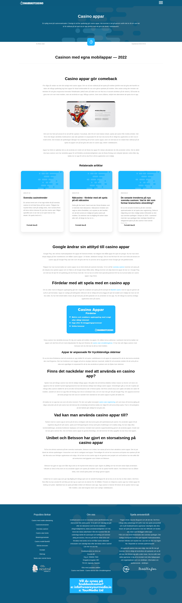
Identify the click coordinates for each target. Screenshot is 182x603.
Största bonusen (42, 546)
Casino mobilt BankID (42, 541)
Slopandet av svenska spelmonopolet (141, 544)
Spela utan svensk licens (42, 558)
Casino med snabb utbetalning (42, 520)
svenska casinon (119, 267)
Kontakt (42, 550)
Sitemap (42, 554)
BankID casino (116, 290)
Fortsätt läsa (32, 225)
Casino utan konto (42, 533)
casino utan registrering (107, 402)
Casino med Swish (77, 570)
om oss (92, 546)
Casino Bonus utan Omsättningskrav (98, 570)
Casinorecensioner (42, 525)
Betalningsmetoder (42, 537)
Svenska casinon (42, 529)
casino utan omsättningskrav (102, 343)
